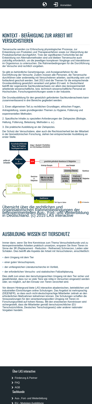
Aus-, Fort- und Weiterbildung (31, 398)
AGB (17, 387)
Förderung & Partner (26, 378)
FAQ (17, 382)
